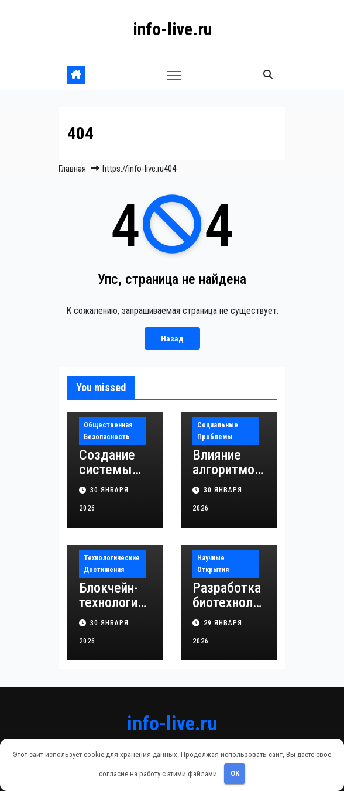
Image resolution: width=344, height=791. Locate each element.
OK (235, 773)
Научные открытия (213, 564)
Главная (72, 168)
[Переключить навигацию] (174, 74)
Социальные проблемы (217, 431)
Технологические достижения (112, 564)
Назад (172, 338)
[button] (268, 74)
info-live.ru (172, 29)
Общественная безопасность (108, 431)
